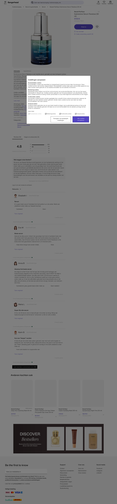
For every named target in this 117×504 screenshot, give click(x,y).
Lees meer (31, 111)
